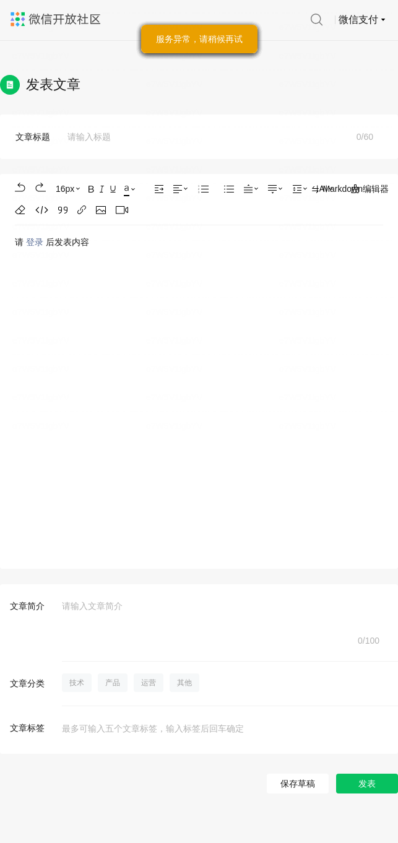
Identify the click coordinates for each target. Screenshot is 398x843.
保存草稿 (297, 784)
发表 (367, 784)
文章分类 (27, 683)
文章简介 (27, 606)
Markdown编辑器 (350, 189)
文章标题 (32, 137)
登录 (34, 242)
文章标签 (27, 728)
